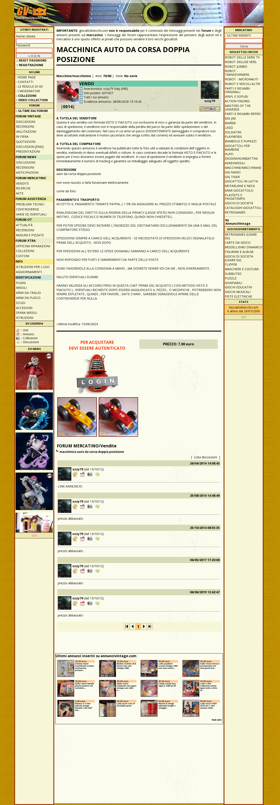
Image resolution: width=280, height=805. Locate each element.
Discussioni (25, 122)
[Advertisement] (182, 11)
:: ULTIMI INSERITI (238, 35)
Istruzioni (24, 318)
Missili (21, 288)
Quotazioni (25, 141)
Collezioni (25, 251)
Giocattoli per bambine (237, 148)
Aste (19, 193)
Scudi (20, 303)
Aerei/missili (235, 163)
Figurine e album (239, 252)
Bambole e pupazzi (240, 141)
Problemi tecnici (30, 204)
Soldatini (233, 132)
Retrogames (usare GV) (241, 236)
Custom (22, 256)
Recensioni (25, 126)
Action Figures (237, 101)
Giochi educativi (238, 287)
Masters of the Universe (238, 107)
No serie (130, 76)
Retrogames (235, 212)
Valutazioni (26, 131)
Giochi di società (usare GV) (239, 258)
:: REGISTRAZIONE (29, 65)
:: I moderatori (28, 91)
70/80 (107, 76)
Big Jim (230, 118)
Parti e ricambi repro (243, 114)
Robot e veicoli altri (242, 84)
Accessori (24, 308)
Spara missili (26, 313)
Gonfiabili (233, 283)
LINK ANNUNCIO (70, 486)
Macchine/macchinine (73, 76)
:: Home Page (26, 77)
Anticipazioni (27, 172)
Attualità (24, 225)
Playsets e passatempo (235, 197)
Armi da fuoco (28, 298)
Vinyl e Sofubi (236, 96)
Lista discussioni (205, 457)
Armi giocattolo (239, 190)
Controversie (27, 209)
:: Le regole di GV (29, 86)
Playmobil (233, 136)
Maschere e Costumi (242, 269)
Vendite (22, 183)
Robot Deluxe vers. (241, 62)
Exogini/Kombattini (241, 158)
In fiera (22, 136)
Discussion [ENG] (30, 147)
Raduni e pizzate (30, 235)
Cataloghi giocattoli (243, 208)
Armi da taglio (28, 293)
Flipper (231, 264)
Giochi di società (239, 203)
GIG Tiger (232, 177)
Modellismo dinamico (243, 247)
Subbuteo (233, 274)
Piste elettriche (238, 296)
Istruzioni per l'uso (32, 267)
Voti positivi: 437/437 (98, 93)
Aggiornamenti (29, 272)
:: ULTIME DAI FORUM (32, 111)
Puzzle (230, 278)
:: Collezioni (26, 96)
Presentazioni (28, 151)
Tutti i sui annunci (96, 97)
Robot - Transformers (237, 73)
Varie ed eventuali (31, 214)
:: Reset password (31, 60)
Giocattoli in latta (241, 181)
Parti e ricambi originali (237, 90)
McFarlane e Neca (240, 186)
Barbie (230, 123)
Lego (229, 127)
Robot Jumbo (236, 66)
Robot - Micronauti (241, 79)
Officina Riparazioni (33, 246)
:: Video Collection (32, 100)
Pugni (21, 283)
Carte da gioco (237, 242)
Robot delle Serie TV (242, 57)
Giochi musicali (237, 292)
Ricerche (23, 188)
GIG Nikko (233, 172)
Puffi (229, 154)
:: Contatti (24, 82)
